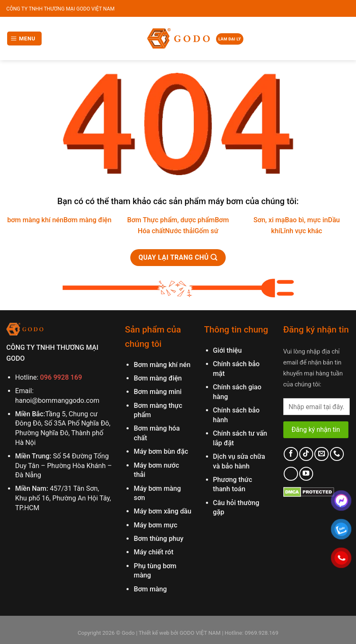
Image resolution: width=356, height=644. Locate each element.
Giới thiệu (227, 350)
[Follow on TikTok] (306, 454)
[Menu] (24, 38)
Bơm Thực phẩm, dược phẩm (170, 220)
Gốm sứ (206, 231)
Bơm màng (150, 589)
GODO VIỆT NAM (199, 633)
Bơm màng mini (158, 392)
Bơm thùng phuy (158, 539)
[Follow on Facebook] (291, 454)
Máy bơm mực (155, 525)
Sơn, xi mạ (269, 220)
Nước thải (180, 231)
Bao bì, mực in (306, 220)
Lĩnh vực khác (301, 231)
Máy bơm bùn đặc (161, 451)
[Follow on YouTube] (306, 474)
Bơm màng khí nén (162, 365)
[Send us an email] (321, 454)
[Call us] (337, 454)
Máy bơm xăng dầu (162, 511)
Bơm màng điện (87, 220)
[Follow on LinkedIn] (291, 474)
